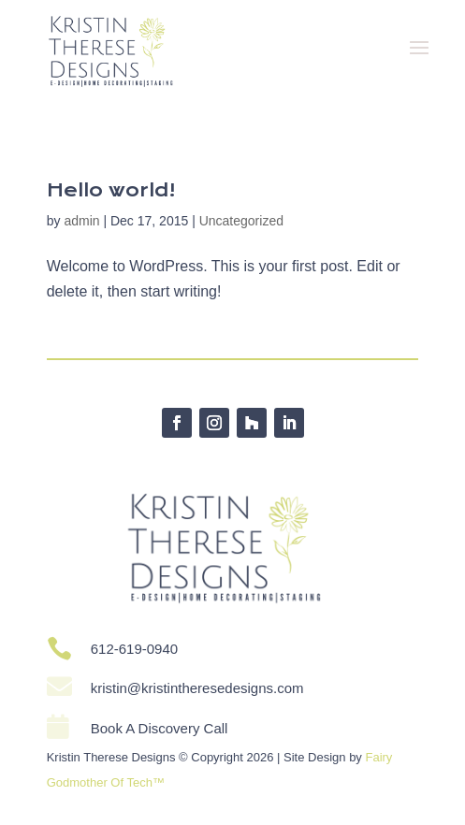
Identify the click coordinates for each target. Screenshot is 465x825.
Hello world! (111, 190)
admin (81, 220)
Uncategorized (241, 220)
